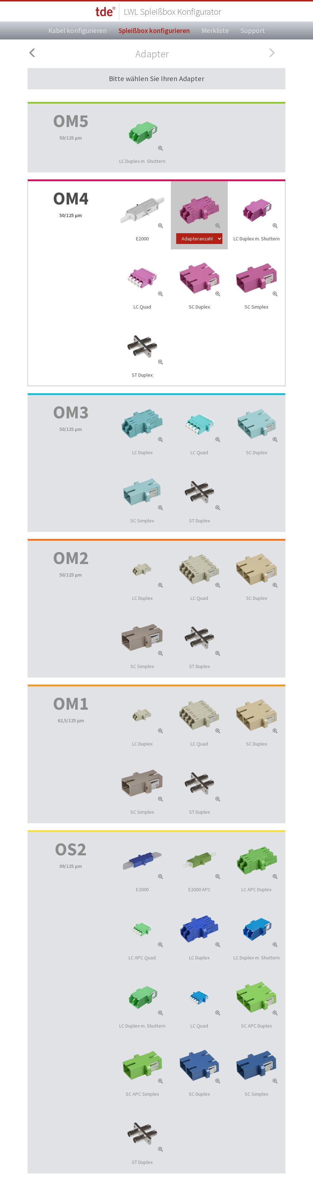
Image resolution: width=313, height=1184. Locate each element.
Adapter (152, 53)
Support (253, 30)
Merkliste (215, 30)
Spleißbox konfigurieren (154, 30)
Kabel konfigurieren (77, 30)
